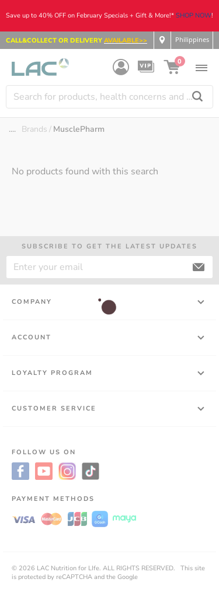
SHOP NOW (193, 15)
